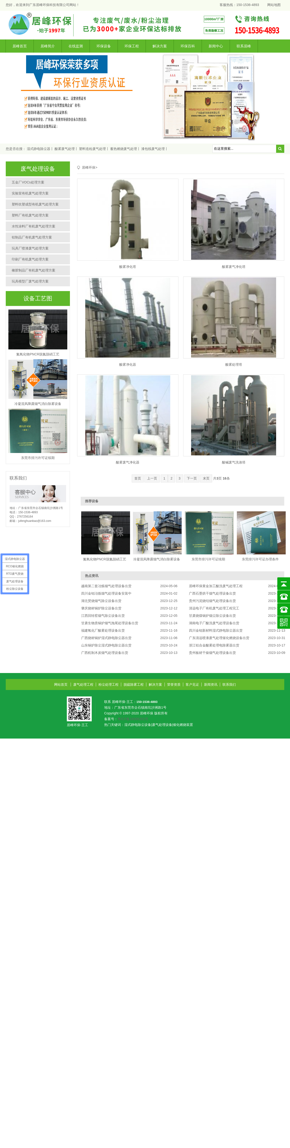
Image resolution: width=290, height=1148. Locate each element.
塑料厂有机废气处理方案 (30, 215)
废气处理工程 (83, 684)
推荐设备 (91, 501)
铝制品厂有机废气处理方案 (32, 237)
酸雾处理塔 (233, 364)
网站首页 (61, 684)
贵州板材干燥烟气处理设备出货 (212, 653)
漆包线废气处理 (153, 149)
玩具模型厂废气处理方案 (30, 281)
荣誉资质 (174, 684)
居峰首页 (19, 46)
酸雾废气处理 (65, 149)
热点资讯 (91, 576)
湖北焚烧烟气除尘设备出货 (101, 601)
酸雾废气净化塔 (233, 267)
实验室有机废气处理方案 (30, 193)
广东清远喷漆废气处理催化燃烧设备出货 (219, 638)
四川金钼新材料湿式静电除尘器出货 (216, 630)
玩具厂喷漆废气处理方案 (30, 248)
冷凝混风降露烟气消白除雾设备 (37, 404)
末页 (206, 478)
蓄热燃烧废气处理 (123, 149)
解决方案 (160, 46)
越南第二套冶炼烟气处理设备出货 (106, 586)
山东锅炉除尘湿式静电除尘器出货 (106, 645)
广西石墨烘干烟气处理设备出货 (212, 593)
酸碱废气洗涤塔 (233, 462)
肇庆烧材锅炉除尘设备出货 (101, 608)
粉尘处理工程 (108, 684)
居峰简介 (47, 46)
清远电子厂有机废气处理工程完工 (214, 608)
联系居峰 (244, 46)
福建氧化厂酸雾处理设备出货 (103, 630)
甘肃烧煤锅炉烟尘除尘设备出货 (212, 616)
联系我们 (229, 684)
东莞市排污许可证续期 (38, 458)
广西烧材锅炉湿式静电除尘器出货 (106, 638)
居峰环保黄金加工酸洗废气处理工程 (216, 586)
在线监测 (75, 46)
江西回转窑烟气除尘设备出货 (103, 616)
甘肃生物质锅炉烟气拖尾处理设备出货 (109, 623)
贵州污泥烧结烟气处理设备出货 (212, 601)
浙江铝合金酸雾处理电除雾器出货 (214, 645)
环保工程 (132, 46)
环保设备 (104, 46)
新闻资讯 (210, 684)
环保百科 (188, 46)
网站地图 (274, 5)
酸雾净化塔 (127, 267)
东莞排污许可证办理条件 (260, 559)
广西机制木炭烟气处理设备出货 (104, 653)
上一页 (152, 478)
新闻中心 (216, 46)
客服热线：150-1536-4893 (239, 5)
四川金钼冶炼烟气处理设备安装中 (106, 593)
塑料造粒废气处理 (92, 149)
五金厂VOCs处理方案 (28, 182)
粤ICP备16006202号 (133, 719)
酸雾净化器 (127, 364)
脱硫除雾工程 (134, 684)
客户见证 (192, 684)
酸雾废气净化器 (127, 462)
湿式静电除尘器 (38, 149)
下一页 (192, 478)
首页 (137, 478)
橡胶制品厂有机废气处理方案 (33, 270)
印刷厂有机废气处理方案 (30, 259)
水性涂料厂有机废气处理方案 (33, 226)
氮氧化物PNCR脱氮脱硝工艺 (37, 354)
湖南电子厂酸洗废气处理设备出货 (214, 623)
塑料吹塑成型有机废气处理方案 (35, 204)
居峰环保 (88, 167)
